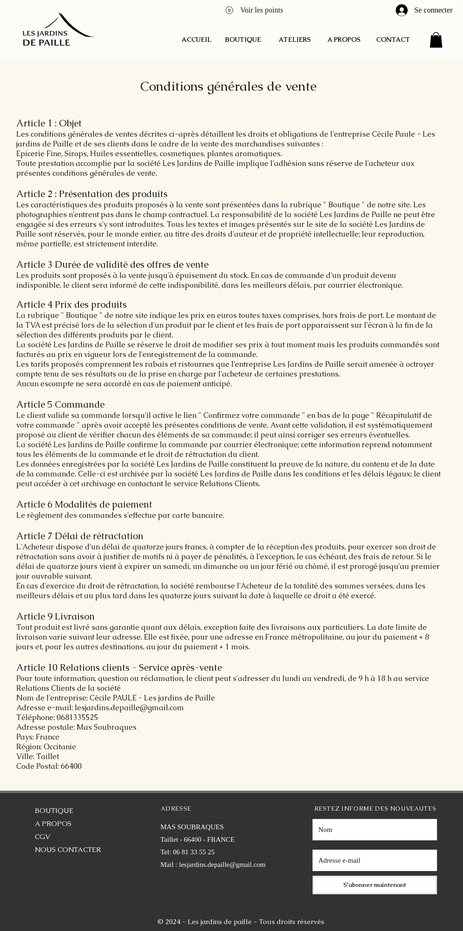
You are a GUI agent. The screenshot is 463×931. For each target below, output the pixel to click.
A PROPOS (53, 823)
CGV (42, 836)
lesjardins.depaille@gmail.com (222, 864)
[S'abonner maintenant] (375, 885)
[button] (436, 39)
